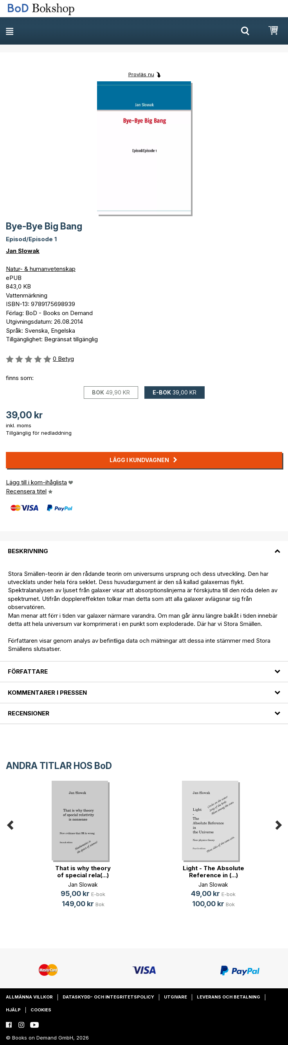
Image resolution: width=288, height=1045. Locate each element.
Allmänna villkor (29, 997)
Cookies (41, 1010)
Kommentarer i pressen (47, 692)
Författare (28, 671)
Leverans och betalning (228, 997)
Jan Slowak (23, 251)
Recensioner (28, 713)
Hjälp (13, 1010)
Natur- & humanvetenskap (41, 268)
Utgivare (175, 997)
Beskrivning (28, 551)
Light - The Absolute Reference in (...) (213, 871)
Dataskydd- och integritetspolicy (108, 997)
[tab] (144, 546)
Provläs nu (141, 74)
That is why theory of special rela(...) (83, 871)
